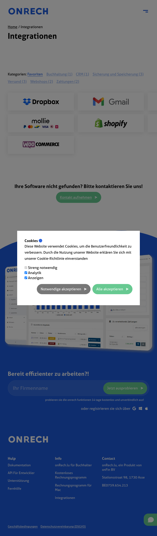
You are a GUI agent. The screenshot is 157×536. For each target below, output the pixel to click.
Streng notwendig (42, 267)
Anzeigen (35, 277)
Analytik (34, 272)
